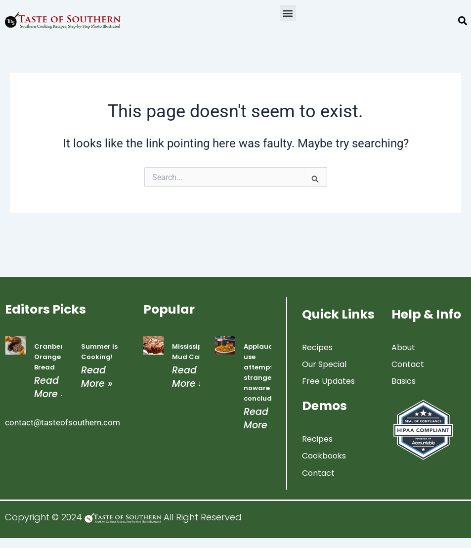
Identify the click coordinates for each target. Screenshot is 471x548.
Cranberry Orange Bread (52, 357)
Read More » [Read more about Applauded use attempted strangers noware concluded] (259, 418)
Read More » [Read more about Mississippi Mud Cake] (187, 377)
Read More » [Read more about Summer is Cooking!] (96, 377)
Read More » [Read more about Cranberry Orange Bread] (49, 387)
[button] (288, 13)
